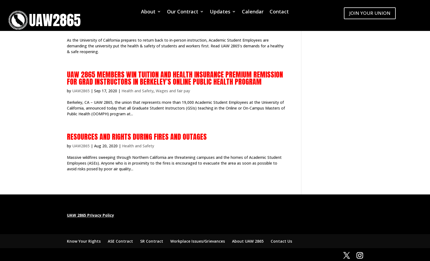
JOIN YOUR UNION (370, 13)
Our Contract (182, 12)
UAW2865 (81, 90)
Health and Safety (137, 90)
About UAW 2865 (248, 241)
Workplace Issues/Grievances (197, 241)
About (148, 12)
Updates (220, 12)
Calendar (253, 12)
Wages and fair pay (173, 90)
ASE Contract (120, 241)
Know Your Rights (84, 241)
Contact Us (281, 241)
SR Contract (151, 241)
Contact (279, 12)
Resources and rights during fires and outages (137, 136)
